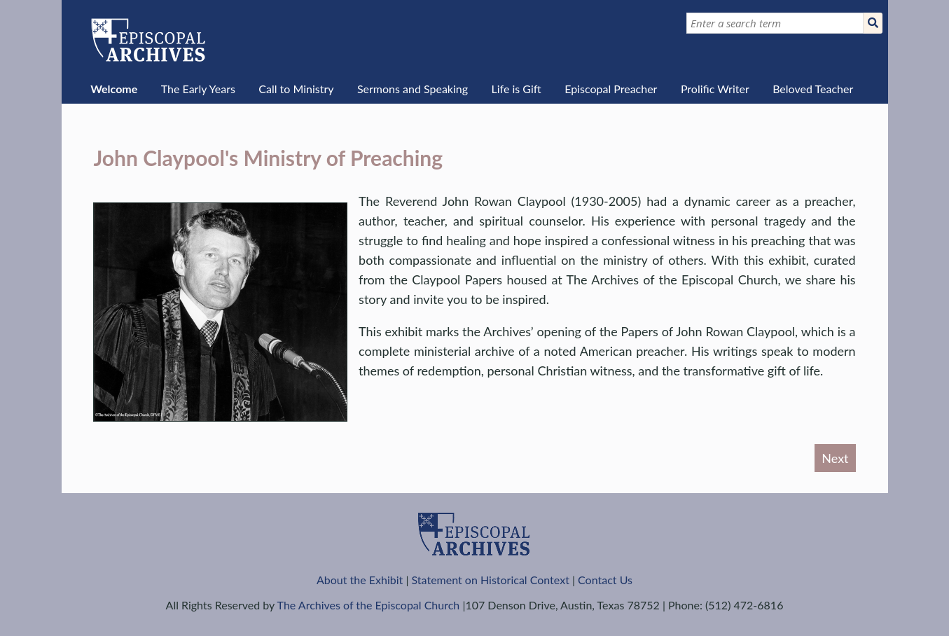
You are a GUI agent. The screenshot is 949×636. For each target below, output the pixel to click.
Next (835, 458)
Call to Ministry (295, 88)
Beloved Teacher (813, 88)
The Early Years (198, 88)
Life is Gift (516, 88)
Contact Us (605, 579)
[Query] (775, 23)
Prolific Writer (715, 88)
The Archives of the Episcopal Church (368, 604)
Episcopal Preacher (610, 88)
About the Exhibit (360, 579)
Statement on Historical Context (490, 579)
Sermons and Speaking (412, 88)
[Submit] (873, 23)
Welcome (113, 88)
